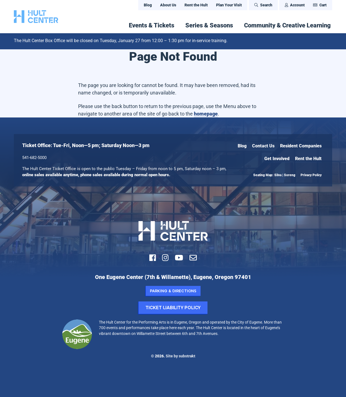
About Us (168, 5)
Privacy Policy (311, 175)
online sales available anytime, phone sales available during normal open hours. (96, 174)
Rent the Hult (196, 5)
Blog (148, 5)
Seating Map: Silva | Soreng (274, 175)
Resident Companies (301, 145)
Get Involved (276, 158)
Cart (320, 5)
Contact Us (263, 145)
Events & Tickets (151, 25)
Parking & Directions (173, 290)
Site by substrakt (180, 356)
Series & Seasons (209, 25)
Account (295, 5)
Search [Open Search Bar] (263, 5)
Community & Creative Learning (287, 25)
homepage (206, 114)
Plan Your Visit (229, 5)
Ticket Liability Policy (173, 307)
